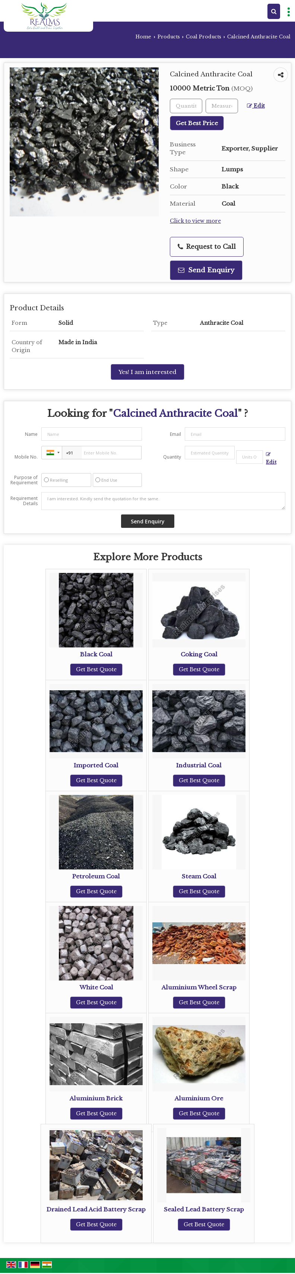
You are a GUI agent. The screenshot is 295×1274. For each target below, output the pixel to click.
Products (169, 36)
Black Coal (96, 654)
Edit (256, 106)
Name (31, 434)
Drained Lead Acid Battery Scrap (96, 1209)
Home (143, 36)
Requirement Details (24, 501)
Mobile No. (26, 457)
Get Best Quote (96, 669)
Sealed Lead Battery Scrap (204, 1209)
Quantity (172, 457)
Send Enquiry (206, 270)
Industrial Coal (199, 765)
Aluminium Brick (96, 1098)
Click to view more (195, 221)
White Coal (96, 987)
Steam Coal (199, 876)
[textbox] (222, 106)
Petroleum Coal (96, 876)
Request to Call (207, 247)
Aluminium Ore (199, 1098)
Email (175, 434)
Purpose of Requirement (24, 480)
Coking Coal (199, 654)
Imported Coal (96, 765)
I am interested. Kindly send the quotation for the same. (163, 501)
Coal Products (203, 36)
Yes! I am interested (147, 371)
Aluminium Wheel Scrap (199, 987)
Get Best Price (197, 123)
